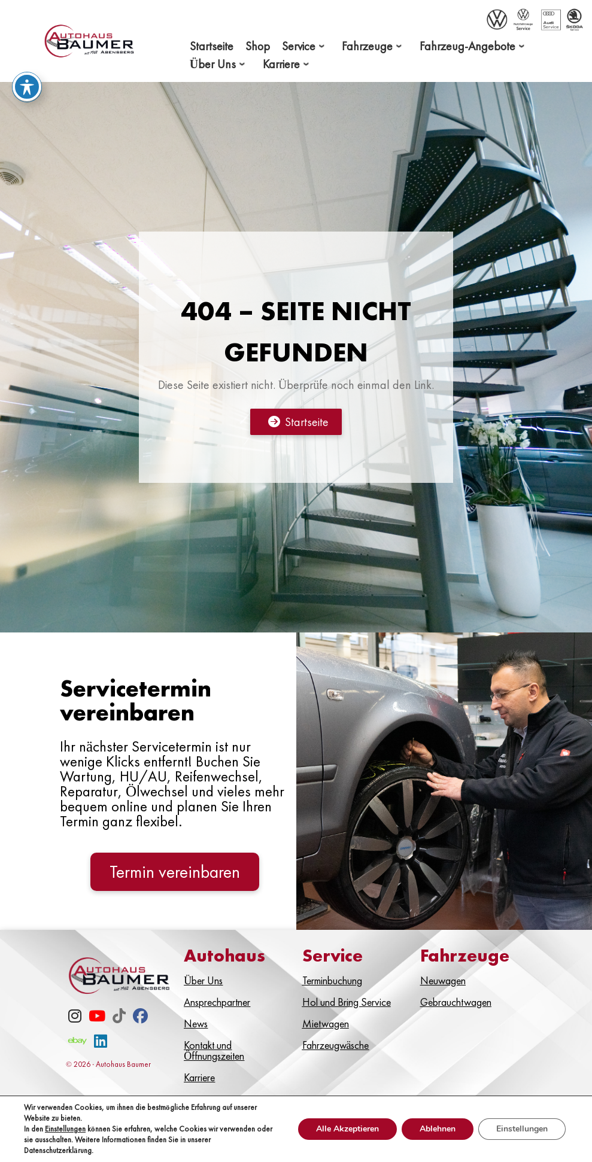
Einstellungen (65, 1129)
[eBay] (77, 1043)
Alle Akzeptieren (347, 1128)
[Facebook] (140, 1018)
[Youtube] (97, 1018)
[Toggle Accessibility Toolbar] (27, 86)
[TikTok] (119, 1018)
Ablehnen (438, 1128)
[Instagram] (74, 1018)
